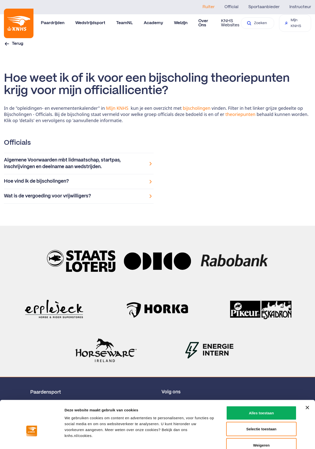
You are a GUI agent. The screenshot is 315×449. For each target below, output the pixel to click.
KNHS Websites (230, 23)
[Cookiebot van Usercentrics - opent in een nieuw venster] (31, 439)
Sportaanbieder (264, 7)
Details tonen (266, 439)
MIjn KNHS (117, 108)
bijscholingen (197, 108)
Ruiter (209, 7)
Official (231, 7)
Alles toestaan (261, 384)
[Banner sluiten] (307, 379)
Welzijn (181, 23)
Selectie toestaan (261, 401)
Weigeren (261, 417)
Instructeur (300, 7)
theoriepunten (241, 114)
